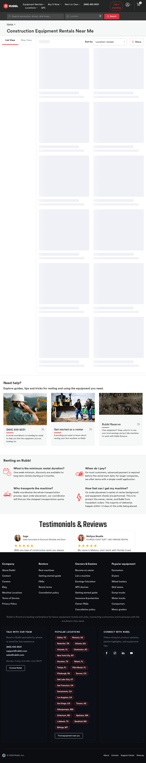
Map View (26, 40)
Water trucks (118, 598)
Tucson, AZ (81, 704)
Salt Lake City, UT (65, 680)
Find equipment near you (69, 736)
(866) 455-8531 (91, 4)
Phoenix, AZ (77, 638)
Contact (6, 576)
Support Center (127, 755)
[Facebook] (107, 653)
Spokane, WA (82, 716)
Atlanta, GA (80, 644)
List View (10, 40)
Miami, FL (78, 662)
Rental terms (45, 587)
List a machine (116, 6)
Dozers (115, 576)
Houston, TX (62, 662)
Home (10, 24)
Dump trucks (118, 593)
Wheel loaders (119, 581)
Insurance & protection (87, 598)
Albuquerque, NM (65, 710)
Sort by (89, 42)
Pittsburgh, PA (63, 674)
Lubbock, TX (62, 721)
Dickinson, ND (63, 716)
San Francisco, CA (65, 686)
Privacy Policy (9, 604)
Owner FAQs (81, 604)
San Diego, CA (63, 704)
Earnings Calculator (85, 581)
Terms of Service (11, 598)
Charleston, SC (80, 650)
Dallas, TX (61, 638)
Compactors (118, 604)
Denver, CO (81, 674)
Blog (4, 587)
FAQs (41, 581)
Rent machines (46, 570)
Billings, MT (62, 727)
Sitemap (140, 755)
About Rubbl (8, 570)
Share (136, 42)
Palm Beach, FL (79, 668)
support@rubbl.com (16, 651)
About (106, 755)
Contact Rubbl (15, 668)
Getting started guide (50, 576)
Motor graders (119, 609)
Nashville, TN (63, 644)
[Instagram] (115, 653)
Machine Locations (12, 593)
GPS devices (81, 587)
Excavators (117, 570)
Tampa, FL (61, 668)
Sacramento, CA (64, 692)
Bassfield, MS (81, 721)
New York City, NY (65, 656)
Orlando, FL (62, 650)
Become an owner (84, 570)
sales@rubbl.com (15, 655)
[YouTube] (131, 653)
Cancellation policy (49, 593)
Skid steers (117, 587)
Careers (6, 581)
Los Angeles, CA (64, 698)
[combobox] (35, 16)
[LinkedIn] (123, 653)
